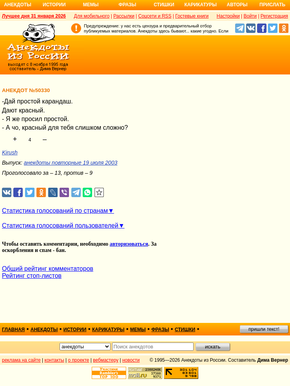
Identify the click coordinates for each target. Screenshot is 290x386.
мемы (138, 329)
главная (13, 329)
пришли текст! (263, 329)
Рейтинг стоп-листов (32, 275)
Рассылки (123, 16)
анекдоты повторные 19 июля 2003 (71, 162)
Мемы (91, 4)
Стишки (164, 4)
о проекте (78, 360)
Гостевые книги (191, 16)
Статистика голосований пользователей (60, 225)
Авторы (237, 4)
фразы (160, 329)
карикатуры (108, 329)
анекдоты (44, 329)
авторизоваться (129, 244)
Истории (54, 4)
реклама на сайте (21, 360)
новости (131, 360)
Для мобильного (92, 16)
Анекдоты (17, 4)
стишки (185, 329)
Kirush (10, 152)
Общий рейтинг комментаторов (47, 268)
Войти (250, 16)
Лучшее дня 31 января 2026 (34, 16)
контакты (54, 360)
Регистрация (274, 16)
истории (75, 329)
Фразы (127, 4)
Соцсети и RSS (155, 16)
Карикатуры (200, 4)
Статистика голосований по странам (55, 210)
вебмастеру (105, 360)
